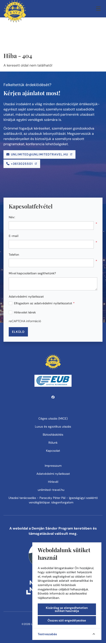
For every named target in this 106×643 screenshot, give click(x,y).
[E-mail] (39, 154)
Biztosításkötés (53, 434)
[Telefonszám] (21, 164)
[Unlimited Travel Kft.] (14, 8)
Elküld (18, 332)
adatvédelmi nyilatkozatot (53, 303)
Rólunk (53, 443)
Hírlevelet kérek (25, 312)
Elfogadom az (44, 303)
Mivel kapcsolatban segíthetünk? (32, 273)
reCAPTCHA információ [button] (25, 321)
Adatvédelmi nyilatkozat (26, 296)
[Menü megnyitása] (98, 9)
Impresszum (53, 466)
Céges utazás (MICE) (53, 418)
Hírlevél (53, 482)
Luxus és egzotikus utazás (53, 426)
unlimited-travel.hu (53, 490)
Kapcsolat (53, 451)
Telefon (14, 255)
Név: (12, 217)
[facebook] (53, 397)
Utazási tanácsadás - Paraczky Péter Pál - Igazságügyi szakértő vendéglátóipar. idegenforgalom (53, 500)
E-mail (13, 236)
